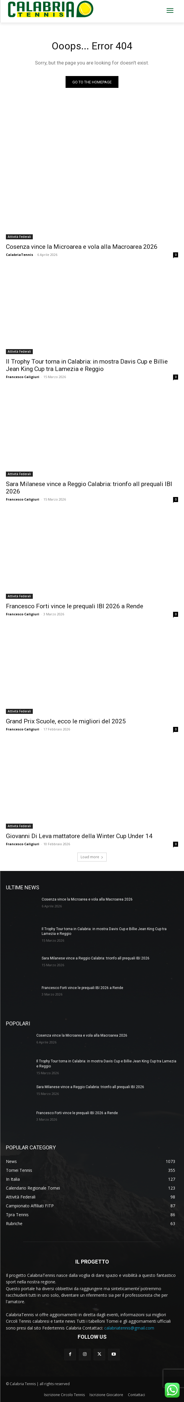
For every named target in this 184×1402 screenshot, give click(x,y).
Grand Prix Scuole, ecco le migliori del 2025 (66, 721)
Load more (92, 856)
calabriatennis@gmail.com (129, 1328)
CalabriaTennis (19, 254)
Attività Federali (19, 237)
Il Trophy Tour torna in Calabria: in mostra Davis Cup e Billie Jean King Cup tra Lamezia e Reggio (87, 365)
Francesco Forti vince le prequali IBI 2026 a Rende (74, 606)
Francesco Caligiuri (22, 377)
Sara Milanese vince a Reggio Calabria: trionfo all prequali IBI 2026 (95, 958)
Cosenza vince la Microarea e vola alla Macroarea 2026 (81, 246)
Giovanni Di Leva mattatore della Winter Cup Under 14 (79, 836)
